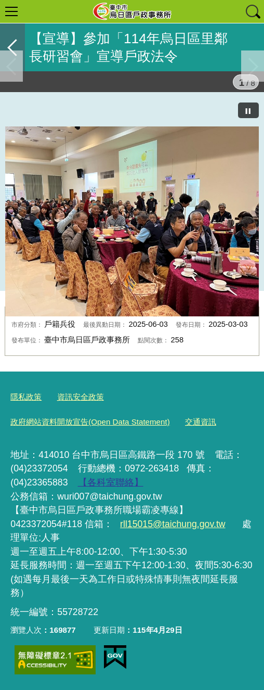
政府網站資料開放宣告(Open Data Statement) (89, 421)
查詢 (252, 11)
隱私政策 (26, 396)
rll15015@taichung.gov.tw (172, 524)
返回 (12, 47)
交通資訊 (200, 421)
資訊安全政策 (80, 396)
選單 (11, 11)
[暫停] (248, 110)
